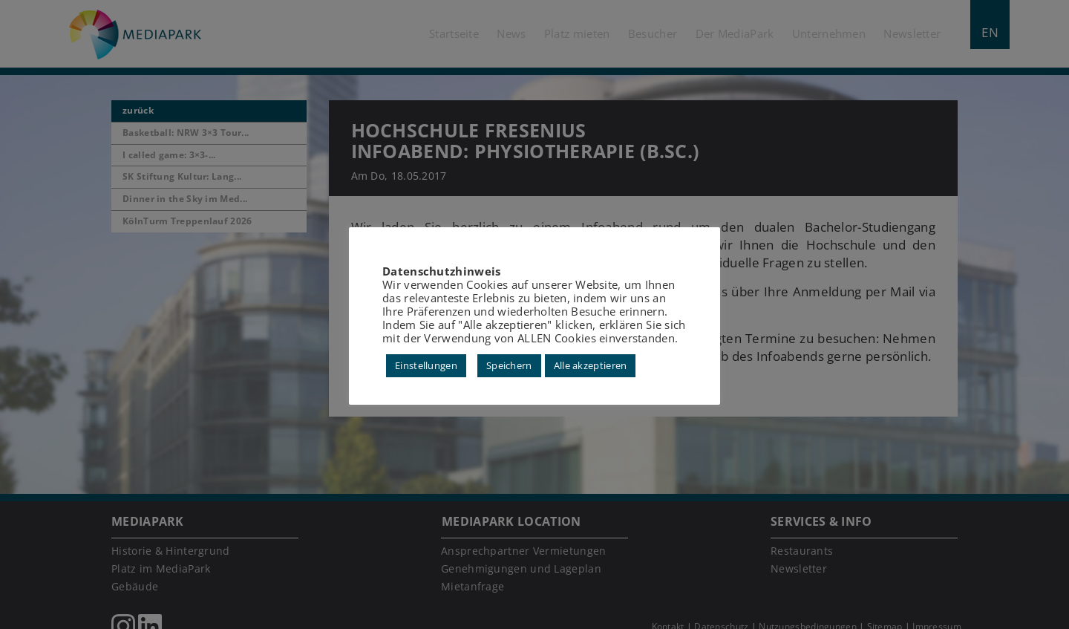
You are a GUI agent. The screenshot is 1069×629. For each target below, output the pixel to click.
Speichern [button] (509, 365)
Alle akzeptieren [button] (590, 365)
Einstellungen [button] (426, 365)
